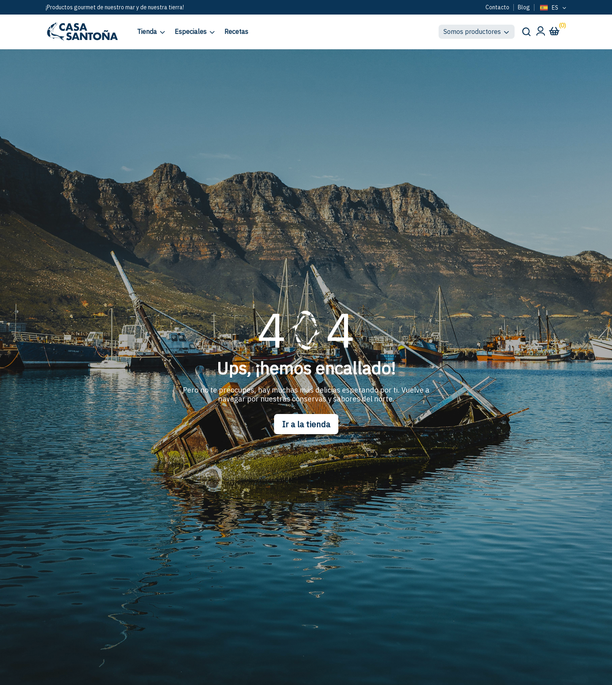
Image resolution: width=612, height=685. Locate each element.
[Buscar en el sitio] (525, 31)
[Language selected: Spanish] (552, 8)
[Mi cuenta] (540, 33)
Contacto (497, 7)
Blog (524, 7)
